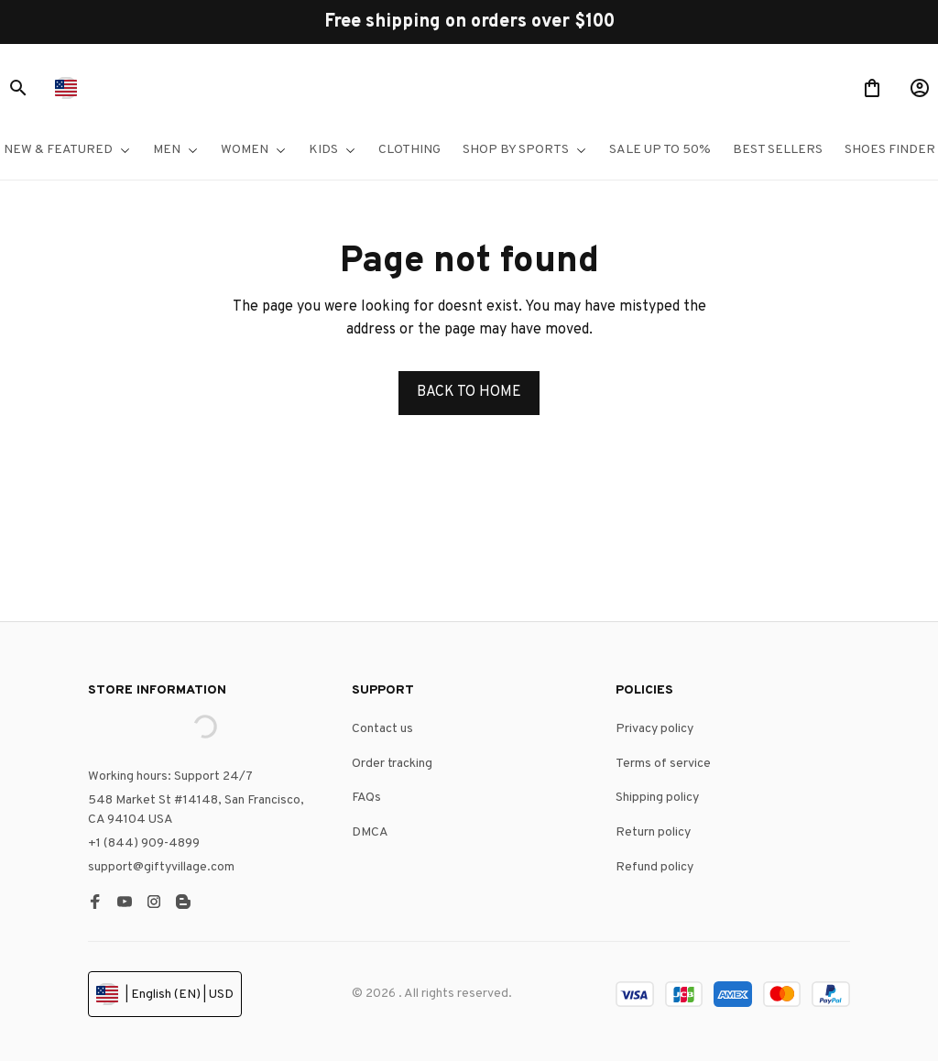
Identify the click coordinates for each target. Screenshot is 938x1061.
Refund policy (654, 867)
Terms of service (663, 763)
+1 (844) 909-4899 (144, 843)
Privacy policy (654, 729)
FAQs (366, 797)
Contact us (382, 729)
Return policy (653, 832)
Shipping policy (657, 797)
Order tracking (392, 763)
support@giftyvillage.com (161, 867)
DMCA (370, 832)
